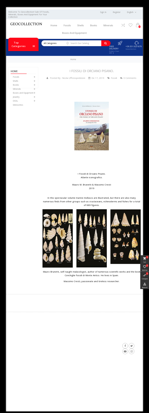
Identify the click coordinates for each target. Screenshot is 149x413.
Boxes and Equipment (74, 33)
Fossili (112, 77)
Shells (80, 25)
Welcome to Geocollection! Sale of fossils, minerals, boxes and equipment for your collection (28, 14)
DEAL (15, 102)
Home (53, 25)
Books (93, 25)
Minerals (108, 25)
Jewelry (16, 99)
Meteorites (18, 106)
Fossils (67, 25)
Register (116, 12)
